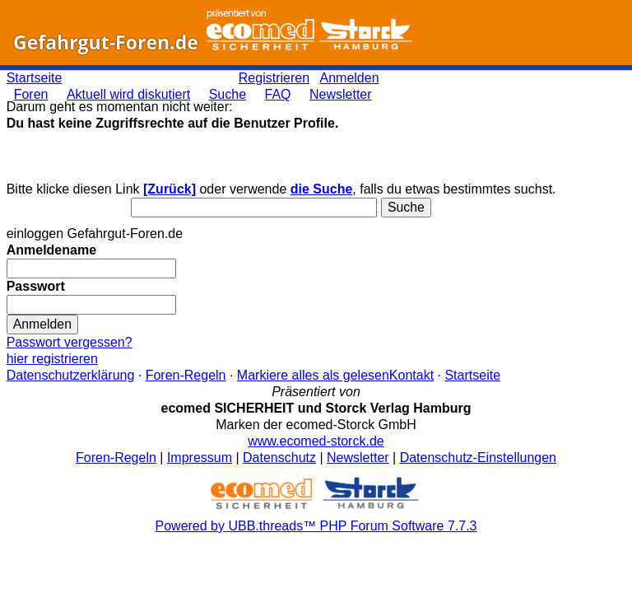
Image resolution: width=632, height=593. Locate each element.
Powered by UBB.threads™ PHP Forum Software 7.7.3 (316, 526)
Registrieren (274, 78)
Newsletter (340, 94)
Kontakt (411, 375)
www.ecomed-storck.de (315, 441)
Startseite (35, 78)
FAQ (278, 94)
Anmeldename (51, 250)
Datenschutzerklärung (71, 375)
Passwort (36, 286)
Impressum (199, 458)
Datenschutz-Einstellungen (478, 458)
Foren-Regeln (186, 375)
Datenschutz (279, 458)
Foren (31, 94)
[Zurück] (169, 189)
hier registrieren (52, 359)
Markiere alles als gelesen (313, 375)
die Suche (321, 189)
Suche (227, 94)
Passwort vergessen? (69, 342)
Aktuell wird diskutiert (128, 94)
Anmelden (349, 78)
